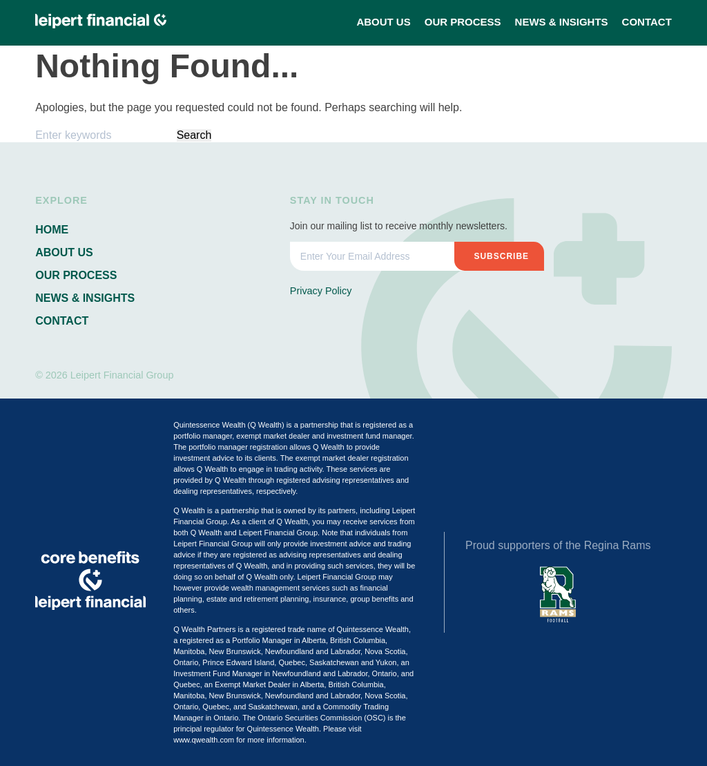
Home (51, 230)
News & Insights (561, 22)
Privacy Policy (321, 290)
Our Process (463, 22)
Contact (647, 22)
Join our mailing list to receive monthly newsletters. (398, 225)
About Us (383, 22)
